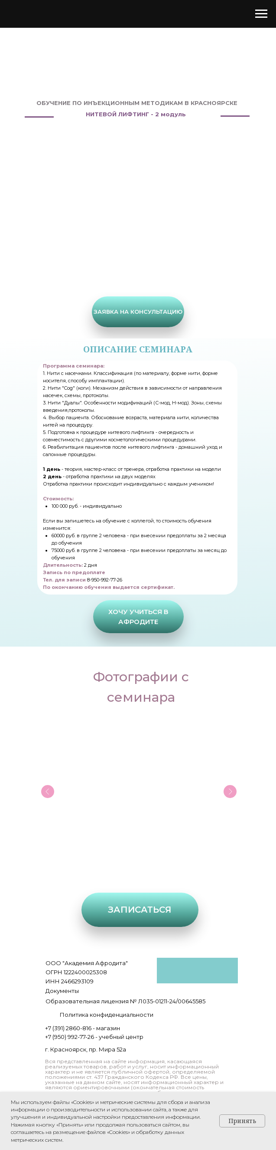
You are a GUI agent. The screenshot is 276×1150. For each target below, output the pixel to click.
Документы (62, 990)
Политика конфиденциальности (106, 1014)
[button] (138, 311)
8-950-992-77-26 (104, 580)
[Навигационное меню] (261, 14)
